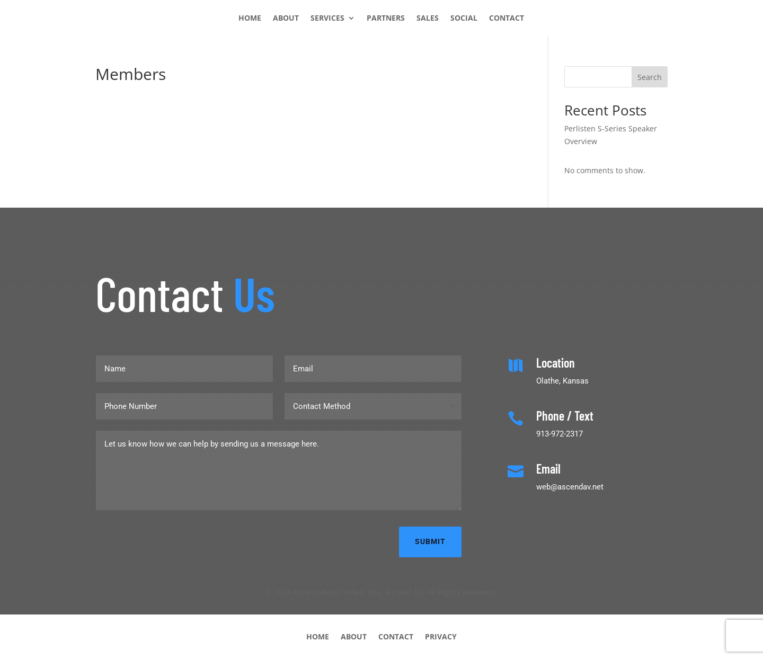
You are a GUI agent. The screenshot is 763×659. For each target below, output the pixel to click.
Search (649, 77)
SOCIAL (463, 18)
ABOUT (286, 18)
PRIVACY (441, 635)
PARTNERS (386, 18)
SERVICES (327, 18)
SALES (427, 18)
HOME (249, 18)
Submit (430, 541)
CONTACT (506, 18)
